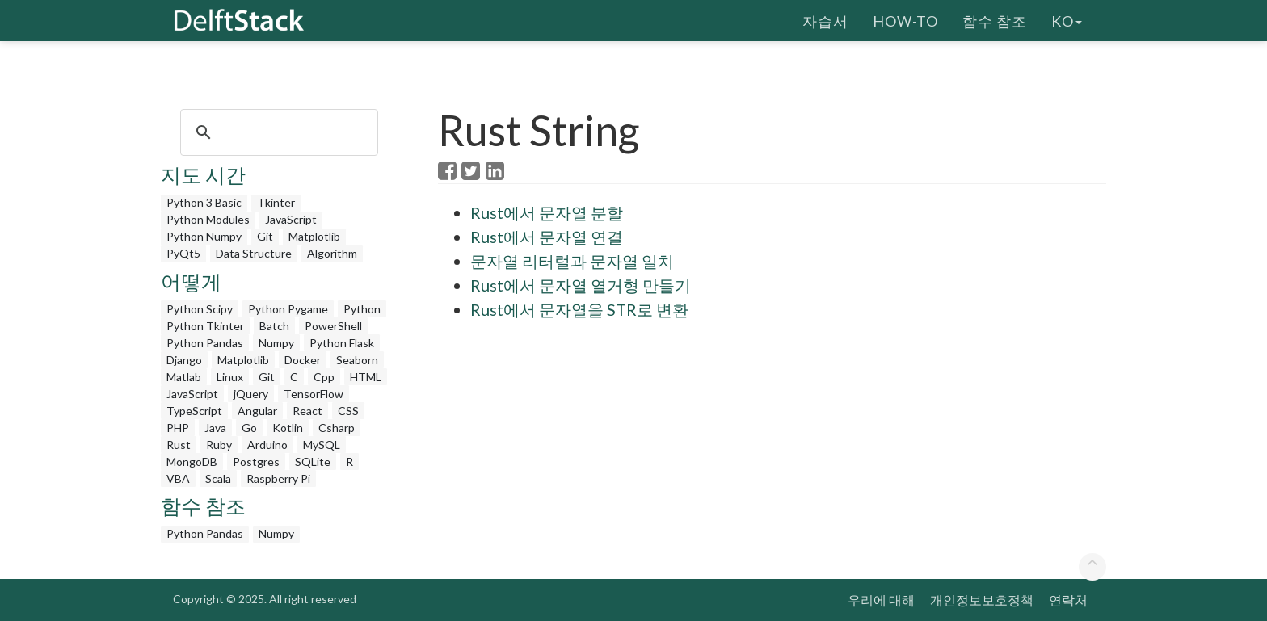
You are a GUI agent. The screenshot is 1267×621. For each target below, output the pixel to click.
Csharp (336, 427)
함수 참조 (994, 20)
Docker (302, 360)
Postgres (256, 461)
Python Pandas (204, 343)
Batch (274, 326)
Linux (230, 377)
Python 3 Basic (204, 202)
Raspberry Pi (278, 478)
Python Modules (208, 219)
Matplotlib (314, 236)
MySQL (321, 444)
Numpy (276, 343)
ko (1066, 20)
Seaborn (357, 360)
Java (215, 427)
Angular (257, 410)
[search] (276, 132)
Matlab (183, 377)
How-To (905, 20)
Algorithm (332, 253)
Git (265, 236)
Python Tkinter (205, 326)
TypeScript (194, 410)
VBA (178, 478)
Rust (178, 444)
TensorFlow (313, 394)
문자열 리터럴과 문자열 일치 (572, 261)
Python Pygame (288, 309)
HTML (365, 377)
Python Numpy (204, 236)
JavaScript (291, 219)
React (307, 410)
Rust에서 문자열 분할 (546, 212)
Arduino (267, 444)
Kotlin (287, 427)
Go (249, 427)
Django (184, 360)
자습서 (825, 20)
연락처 (1068, 599)
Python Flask (341, 343)
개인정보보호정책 (981, 599)
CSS (348, 410)
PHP (177, 427)
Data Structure (254, 253)
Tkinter (276, 202)
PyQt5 (183, 253)
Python (362, 309)
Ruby (219, 444)
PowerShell (333, 326)
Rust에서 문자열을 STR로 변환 (579, 309)
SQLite (312, 461)
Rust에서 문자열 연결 (546, 236)
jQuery (251, 394)
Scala (218, 478)
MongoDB (191, 461)
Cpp (324, 377)
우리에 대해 (881, 599)
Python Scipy (199, 309)
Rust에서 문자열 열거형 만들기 (580, 285)
